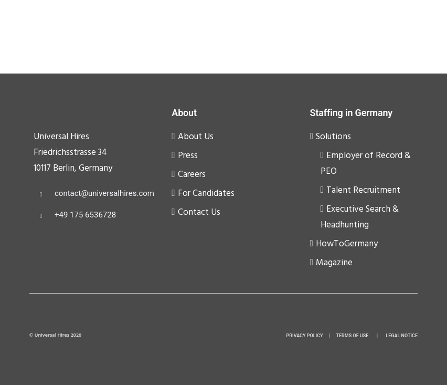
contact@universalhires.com (104, 193)
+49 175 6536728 (85, 215)
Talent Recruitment (363, 190)
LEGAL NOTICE (402, 335)
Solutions (333, 137)
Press (188, 156)
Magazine (334, 263)
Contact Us (199, 212)
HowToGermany (347, 244)
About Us (196, 137)
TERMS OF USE (352, 335)
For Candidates (206, 193)
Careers (192, 175)
